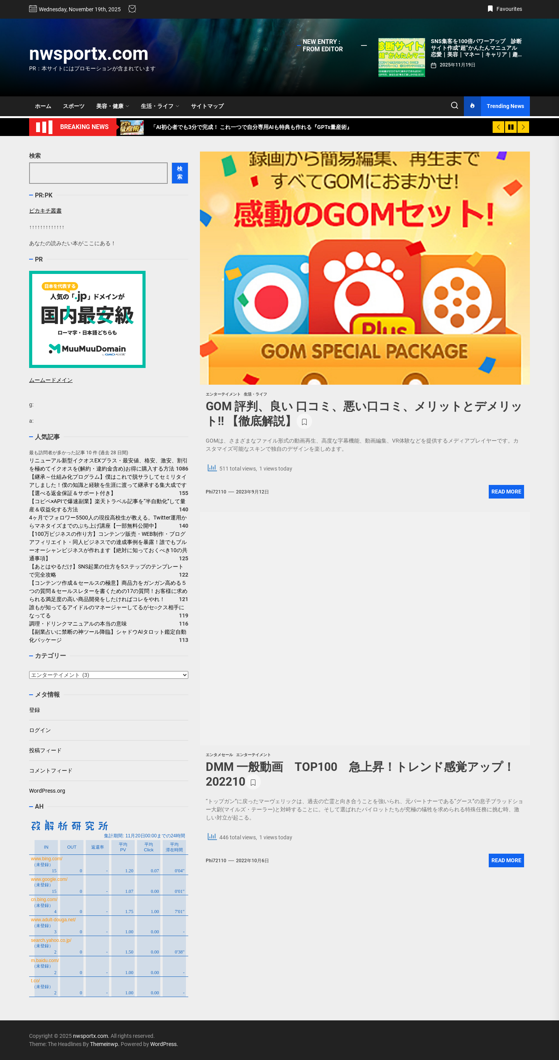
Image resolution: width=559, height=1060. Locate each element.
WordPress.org (47, 791)
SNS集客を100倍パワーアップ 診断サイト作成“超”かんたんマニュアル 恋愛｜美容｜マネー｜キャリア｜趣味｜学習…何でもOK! (477, 51)
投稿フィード (45, 750)
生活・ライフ (160, 106)
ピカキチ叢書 (45, 210)
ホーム (43, 106)
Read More (506, 491)
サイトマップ (207, 106)
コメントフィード (51, 770)
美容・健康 (112, 106)
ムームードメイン (51, 380)
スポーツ (74, 106)
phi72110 (216, 492)
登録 (34, 710)
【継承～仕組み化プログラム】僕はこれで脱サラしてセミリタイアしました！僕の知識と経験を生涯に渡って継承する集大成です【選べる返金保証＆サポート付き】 (108, 485)
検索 (35, 155)
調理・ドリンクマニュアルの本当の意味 (78, 624)
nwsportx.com (89, 53)
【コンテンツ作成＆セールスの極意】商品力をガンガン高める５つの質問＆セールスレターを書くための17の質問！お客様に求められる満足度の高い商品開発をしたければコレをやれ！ (108, 591)
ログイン (40, 730)
